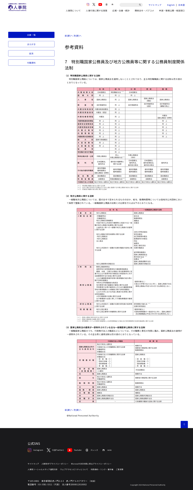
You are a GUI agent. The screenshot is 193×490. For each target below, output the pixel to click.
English (170, 4)
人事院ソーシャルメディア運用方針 (43, 469)
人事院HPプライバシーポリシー (55, 463)
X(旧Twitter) (55, 450)
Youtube (74, 450)
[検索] (140, 5)
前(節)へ (69, 35)
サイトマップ (155, 4)
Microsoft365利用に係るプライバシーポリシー (91, 463)
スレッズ (91, 450)
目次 (31, 53)
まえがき (31, 44)
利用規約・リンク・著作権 (102, 469)
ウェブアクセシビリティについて (74, 469)
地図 (92, 481)
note (107, 450)
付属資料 (31, 62)
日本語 (181, 4)
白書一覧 (31, 34)
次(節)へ (77, 35)
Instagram (35, 450)
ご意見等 (119, 469)
